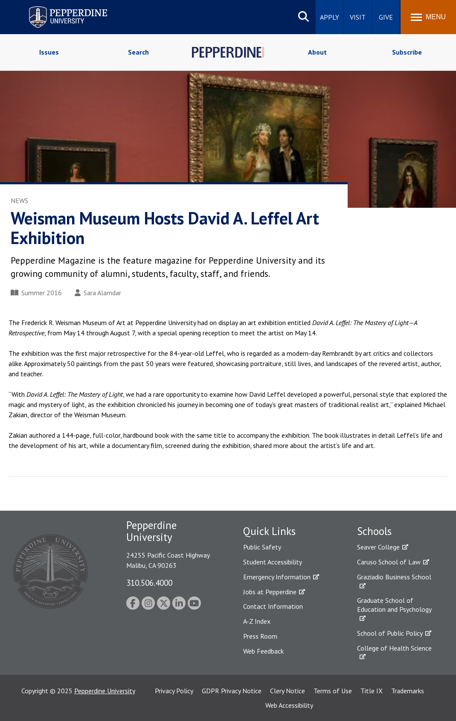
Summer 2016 (36, 292)
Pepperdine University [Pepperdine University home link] (57, 8)
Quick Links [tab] (269, 531)
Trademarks (407, 690)
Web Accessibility (289, 705)
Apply (329, 17)
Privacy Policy (174, 690)
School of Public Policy (390, 633)
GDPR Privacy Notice (231, 690)
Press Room (260, 636)
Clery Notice (287, 690)
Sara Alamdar (98, 292)
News (19, 200)
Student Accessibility (272, 562)
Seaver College (378, 547)
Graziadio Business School (394, 577)
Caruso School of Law (389, 562)
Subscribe (407, 52)
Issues (49, 52)
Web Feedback (263, 651)
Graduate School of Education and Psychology (394, 604)
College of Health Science (394, 648)
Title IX (371, 690)
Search (138, 52)
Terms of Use (333, 690)
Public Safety (262, 547)
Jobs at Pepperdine (269, 591)
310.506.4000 (149, 582)
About (317, 52)
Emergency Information (277, 577)
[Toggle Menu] (428, 17)
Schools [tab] (374, 531)
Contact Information (273, 606)
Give (386, 17)
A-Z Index (256, 621)
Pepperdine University (104, 690)
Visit (358, 17)
